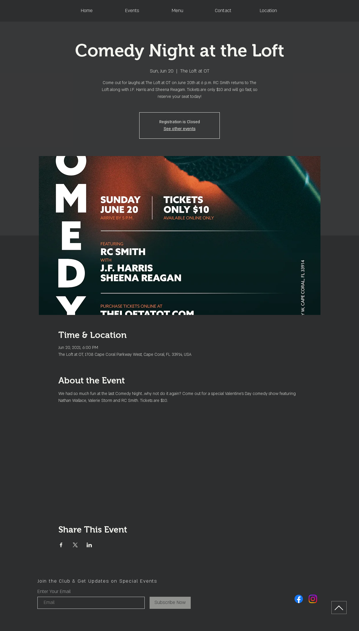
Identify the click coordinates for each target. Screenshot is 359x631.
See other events (180, 129)
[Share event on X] (75, 545)
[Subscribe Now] (170, 603)
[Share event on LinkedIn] (89, 545)
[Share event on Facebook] (61, 545)
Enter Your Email (54, 591)
